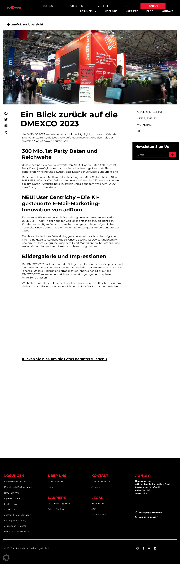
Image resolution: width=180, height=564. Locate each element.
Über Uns (76, 6)
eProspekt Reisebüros (16, 532)
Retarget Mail (11, 493)
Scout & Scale (11, 510)
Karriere (103, 6)
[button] (6, 113)
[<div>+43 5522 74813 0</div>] (136, 517)
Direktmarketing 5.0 (15, 482)
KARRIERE (57, 498)
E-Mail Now (10, 504)
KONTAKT (99, 476)
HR (141, 131)
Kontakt (153, 6)
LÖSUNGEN (14, 476)
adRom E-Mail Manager (17, 515)
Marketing (146, 125)
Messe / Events (149, 118)
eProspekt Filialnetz (15, 526)
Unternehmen (56, 482)
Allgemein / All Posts (153, 112)
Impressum (97, 504)
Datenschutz (98, 515)
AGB (93, 509)
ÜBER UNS (57, 476)
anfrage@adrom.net (151, 513)
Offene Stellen (56, 509)
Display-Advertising (15, 521)
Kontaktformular (100, 482)
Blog (126, 6)
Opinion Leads (12, 499)
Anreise (95, 487)
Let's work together (59, 504)
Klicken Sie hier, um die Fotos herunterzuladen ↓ (64, 359)
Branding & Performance (18, 487)
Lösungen (49, 6)
